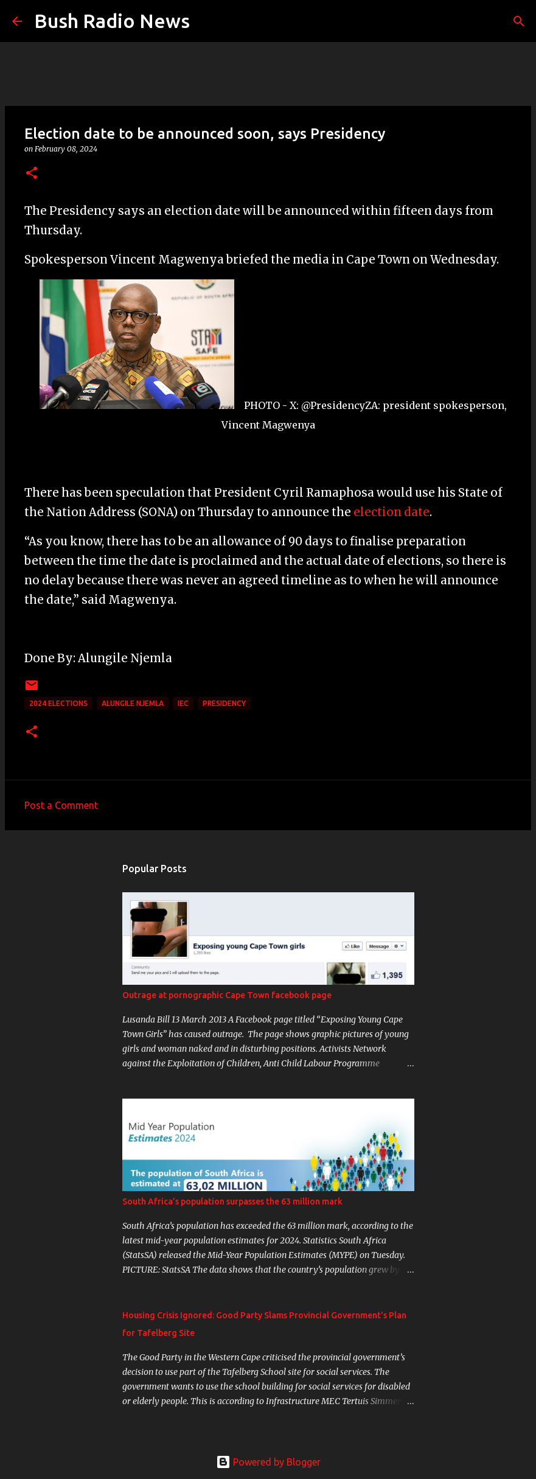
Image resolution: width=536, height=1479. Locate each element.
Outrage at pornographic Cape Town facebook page (227, 995)
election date (391, 512)
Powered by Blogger (268, 1461)
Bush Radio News (112, 21)
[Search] (207, 21)
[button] (31, 174)
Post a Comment (61, 805)
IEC (183, 703)
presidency (224, 703)
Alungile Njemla (133, 703)
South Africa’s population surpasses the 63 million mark (232, 1201)
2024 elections (58, 703)
